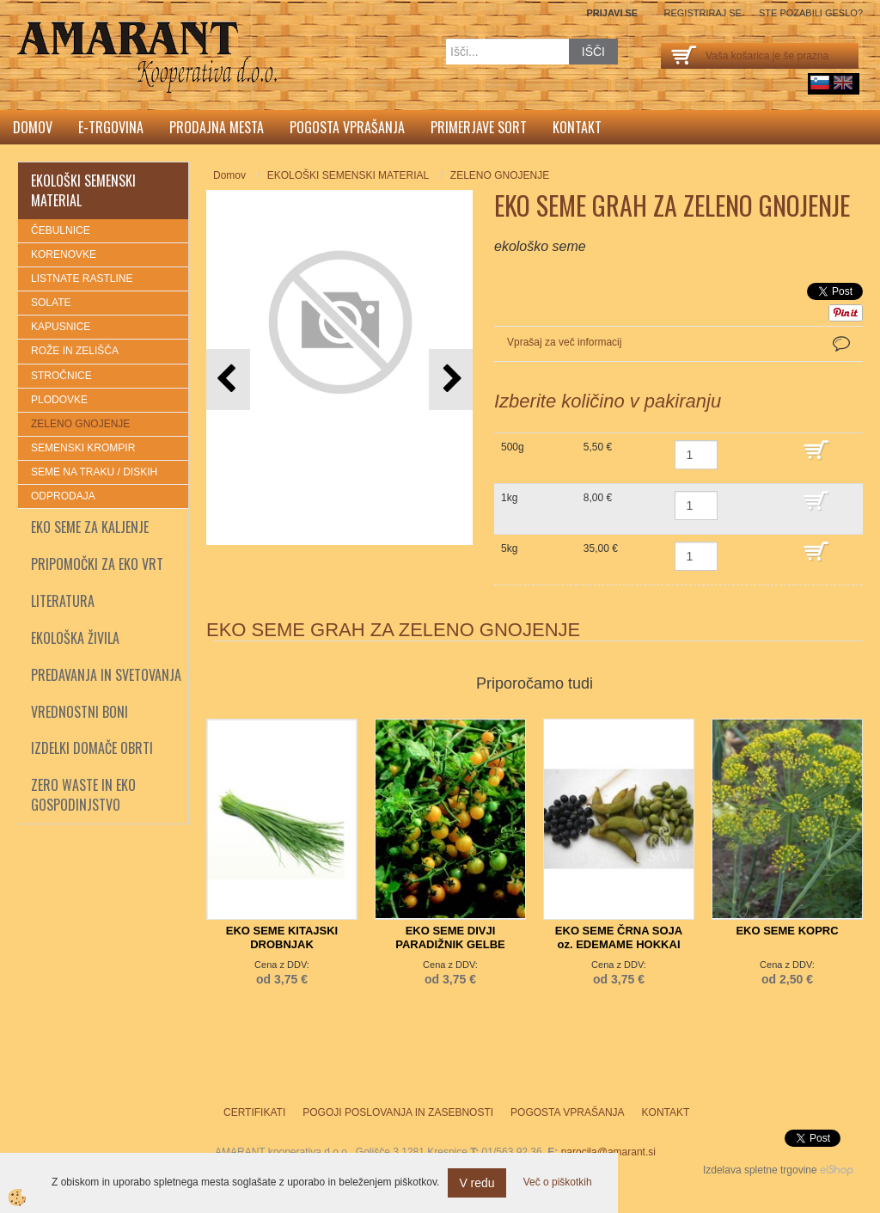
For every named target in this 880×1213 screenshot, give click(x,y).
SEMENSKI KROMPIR (83, 448)
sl (819, 82)
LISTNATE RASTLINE (81, 279)
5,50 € (598, 447)
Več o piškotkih (557, 1182)
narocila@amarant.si (608, 1152)
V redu (476, 1183)
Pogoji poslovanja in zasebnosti (397, 1112)
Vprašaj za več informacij (564, 342)
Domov (32, 127)
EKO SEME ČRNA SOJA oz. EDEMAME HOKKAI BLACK (618, 944)
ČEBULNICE (60, 230)
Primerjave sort (479, 127)
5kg (509, 548)
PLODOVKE (59, 400)
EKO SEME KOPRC (787, 930)
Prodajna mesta (216, 127)
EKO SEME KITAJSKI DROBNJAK (282, 937)
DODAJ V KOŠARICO (829, 458)
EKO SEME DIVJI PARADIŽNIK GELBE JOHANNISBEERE (450, 944)
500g (512, 447)
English (843, 82)
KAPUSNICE (60, 327)
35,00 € (601, 548)
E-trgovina (111, 127)
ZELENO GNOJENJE (80, 424)
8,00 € (598, 498)
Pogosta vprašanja (347, 127)
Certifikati (254, 1112)
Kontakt (577, 127)
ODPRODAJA (63, 496)
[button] (451, 379)
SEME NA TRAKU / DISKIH (94, 472)
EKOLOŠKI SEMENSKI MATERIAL (348, 175)
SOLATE (50, 303)
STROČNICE (61, 376)
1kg (509, 498)
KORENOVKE (63, 254)
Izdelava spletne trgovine (760, 1170)
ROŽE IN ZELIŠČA (75, 351)
